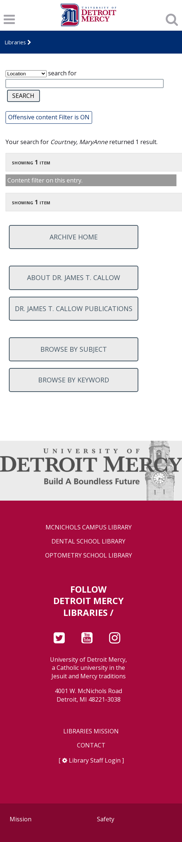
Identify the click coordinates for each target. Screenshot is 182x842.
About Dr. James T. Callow (73, 277)
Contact (91, 745)
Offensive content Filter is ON (49, 117)
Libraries (15, 42)
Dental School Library (88, 541)
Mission (20, 819)
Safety (105, 819)
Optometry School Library (88, 555)
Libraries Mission (91, 731)
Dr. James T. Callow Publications (73, 308)
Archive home (74, 236)
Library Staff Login (95, 760)
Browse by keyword (73, 379)
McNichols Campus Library (89, 527)
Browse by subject (73, 349)
